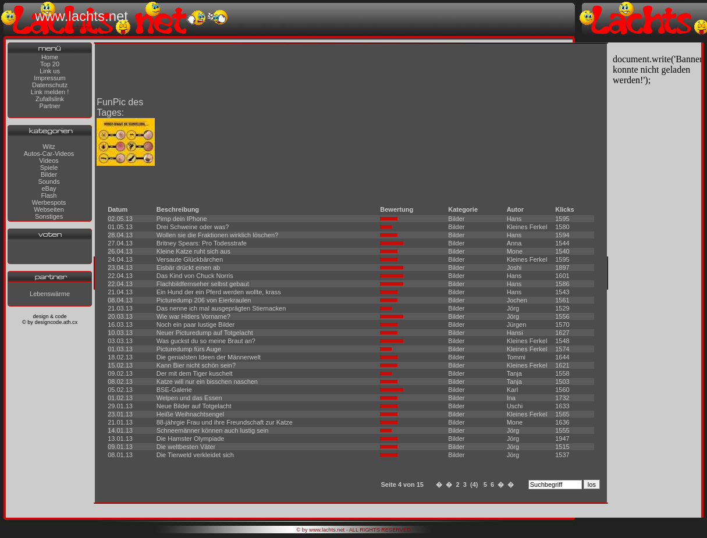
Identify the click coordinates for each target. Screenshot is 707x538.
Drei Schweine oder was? (193, 226)
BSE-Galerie (174, 389)
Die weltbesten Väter (186, 446)
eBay (48, 188)
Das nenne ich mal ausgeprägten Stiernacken (221, 308)
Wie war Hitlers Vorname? (193, 316)
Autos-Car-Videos (49, 153)
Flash (49, 195)
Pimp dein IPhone (182, 218)
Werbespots (49, 202)
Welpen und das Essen (189, 397)
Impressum (49, 77)
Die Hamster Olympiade (191, 438)
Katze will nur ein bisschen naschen (207, 381)
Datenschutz (49, 84)
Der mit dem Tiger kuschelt (195, 373)
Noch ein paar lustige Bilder (196, 324)
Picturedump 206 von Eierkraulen (204, 300)
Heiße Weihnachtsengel (191, 414)
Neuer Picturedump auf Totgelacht (205, 332)
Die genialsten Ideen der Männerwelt (209, 357)
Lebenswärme (50, 293)
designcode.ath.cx (55, 322)
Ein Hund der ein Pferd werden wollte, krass (219, 291)
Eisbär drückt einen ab (188, 267)
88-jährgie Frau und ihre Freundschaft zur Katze (225, 422)
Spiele (49, 167)
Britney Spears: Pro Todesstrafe (202, 243)
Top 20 (49, 63)
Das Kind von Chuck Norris (195, 275)
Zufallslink (49, 98)
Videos (48, 160)
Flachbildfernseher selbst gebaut (203, 283)
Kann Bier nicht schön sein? (196, 365)
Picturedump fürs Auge (189, 348)
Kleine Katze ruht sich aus (193, 251)
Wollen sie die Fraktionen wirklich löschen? (218, 234)
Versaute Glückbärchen (190, 259)
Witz (48, 146)
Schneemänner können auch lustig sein (213, 430)
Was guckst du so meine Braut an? (206, 340)
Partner (50, 105)
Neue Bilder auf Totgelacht (194, 405)
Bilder (49, 174)
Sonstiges (49, 216)
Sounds (48, 181)
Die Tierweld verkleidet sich (195, 454)
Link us (50, 70)
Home (49, 57)
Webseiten (49, 209)
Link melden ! (50, 91)
